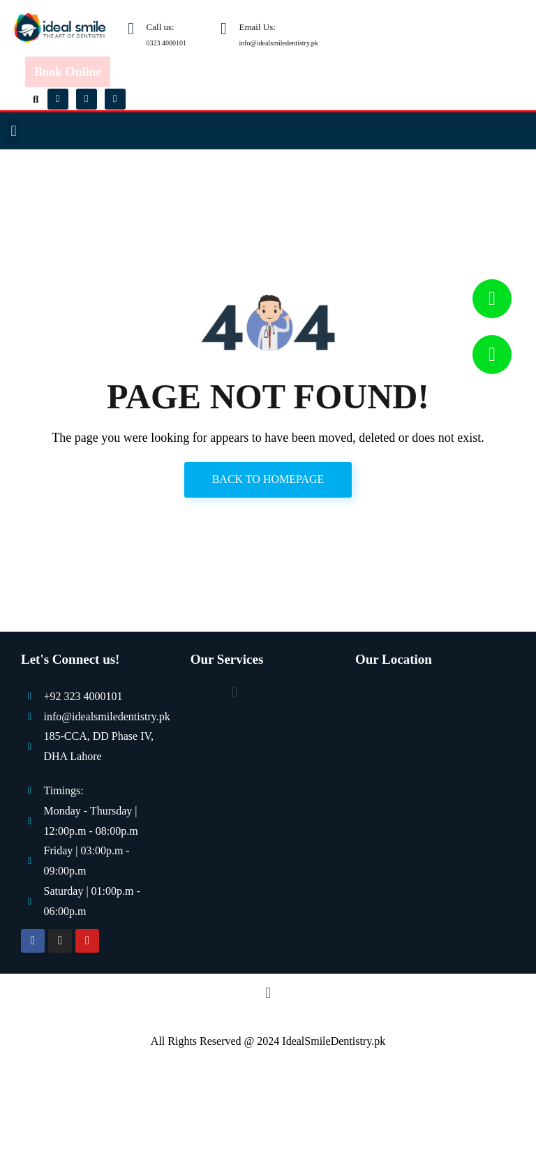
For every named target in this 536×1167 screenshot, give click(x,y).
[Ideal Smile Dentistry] (434, 784)
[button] (35, 98)
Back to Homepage (268, 479)
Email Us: (257, 27)
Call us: (160, 27)
